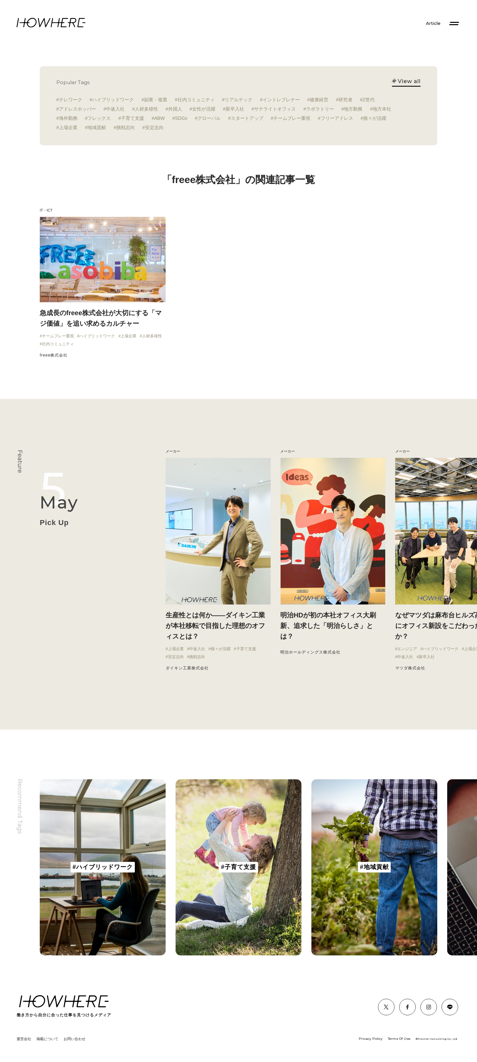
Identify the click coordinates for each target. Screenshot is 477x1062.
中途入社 (115, 109)
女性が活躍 (203, 109)
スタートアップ (247, 118)
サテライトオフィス (275, 109)
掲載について (47, 1039)
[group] (103, 867)
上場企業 (68, 127)
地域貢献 (96, 127)
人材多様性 (146, 109)
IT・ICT (46, 210)
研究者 (345, 99)
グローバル (209, 118)
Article (433, 23)
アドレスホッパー (77, 109)
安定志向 (154, 127)
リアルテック (238, 99)
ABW (159, 118)
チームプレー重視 (291, 118)
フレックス (99, 118)
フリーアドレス (337, 118)
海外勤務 (68, 118)
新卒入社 (235, 109)
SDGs (181, 118)
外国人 (175, 109)
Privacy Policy (371, 1039)
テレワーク (70, 99)
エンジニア (407, 649)
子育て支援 (132, 118)
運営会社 (24, 1039)
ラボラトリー (320, 109)
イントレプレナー (281, 99)
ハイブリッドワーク (113, 99)
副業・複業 (155, 99)
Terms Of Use (399, 1039)
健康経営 (319, 99)
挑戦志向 (125, 127)
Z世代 (368, 99)
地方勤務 (353, 109)
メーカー (287, 451)
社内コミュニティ (196, 99)
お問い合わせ (74, 1039)
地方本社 (382, 109)
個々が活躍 (374, 118)
